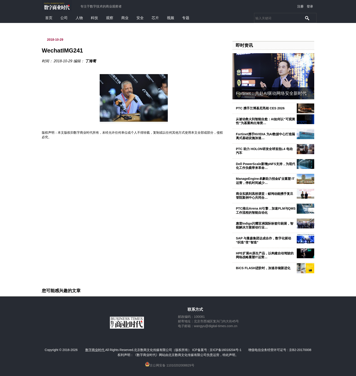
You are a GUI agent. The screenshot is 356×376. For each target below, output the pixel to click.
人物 (79, 18)
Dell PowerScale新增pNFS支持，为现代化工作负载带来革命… (265, 166)
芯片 (155, 18)
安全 (140, 18)
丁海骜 (90, 61)
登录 (310, 6)
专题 (185, 18)
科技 (94, 18)
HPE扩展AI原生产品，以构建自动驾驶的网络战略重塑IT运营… (265, 255)
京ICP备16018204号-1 (225, 350)
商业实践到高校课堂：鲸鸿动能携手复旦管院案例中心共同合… (264, 195)
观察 (109, 18)
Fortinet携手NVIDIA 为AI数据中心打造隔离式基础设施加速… (265, 136)
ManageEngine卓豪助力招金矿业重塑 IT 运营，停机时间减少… (265, 180)
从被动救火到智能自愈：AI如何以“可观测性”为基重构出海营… (265, 121)
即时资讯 (244, 45)
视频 (170, 18)
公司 (64, 18)
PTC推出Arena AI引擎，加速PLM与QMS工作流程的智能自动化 (266, 210)
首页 (48, 18)
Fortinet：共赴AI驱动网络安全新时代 (271, 93)
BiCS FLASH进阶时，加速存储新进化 (263, 268)
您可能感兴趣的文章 (61, 290)
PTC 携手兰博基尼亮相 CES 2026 (260, 108)
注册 (300, 6)
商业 (125, 18)
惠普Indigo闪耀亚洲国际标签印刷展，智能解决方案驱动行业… (264, 225)
